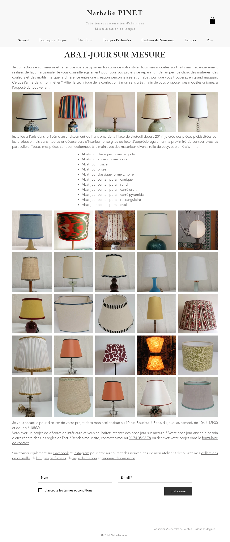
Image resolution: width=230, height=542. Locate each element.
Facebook (61, 453)
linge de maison (84, 458)
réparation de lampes (158, 72)
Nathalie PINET (115, 14)
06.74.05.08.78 (140, 438)
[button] (212, 20)
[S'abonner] (178, 491)
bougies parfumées (51, 458)
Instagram (81, 453)
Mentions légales (205, 529)
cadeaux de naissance (118, 458)
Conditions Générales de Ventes (173, 529)
